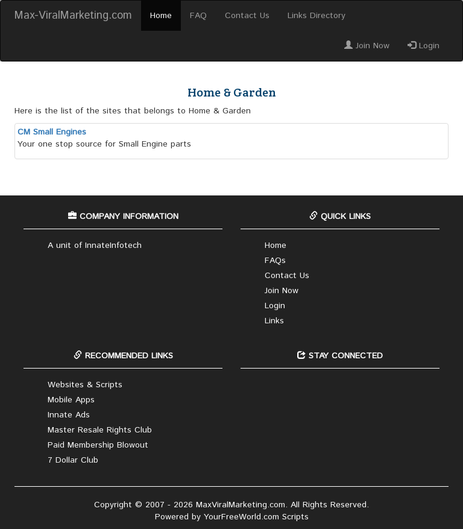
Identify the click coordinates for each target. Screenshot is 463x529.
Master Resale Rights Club (100, 430)
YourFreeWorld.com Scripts (256, 517)
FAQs (275, 261)
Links (274, 321)
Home (161, 16)
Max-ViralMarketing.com (73, 16)
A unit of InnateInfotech (95, 245)
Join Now (366, 46)
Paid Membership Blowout (98, 445)
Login (423, 46)
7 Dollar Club (73, 460)
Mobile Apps (71, 400)
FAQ (198, 16)
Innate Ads (69, 415)
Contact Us (247, 16)
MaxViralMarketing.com (240, 505)
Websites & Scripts (85, 385)
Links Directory (316, 16)
